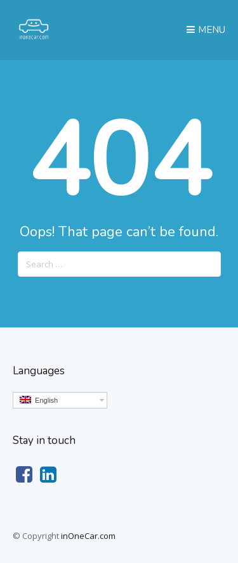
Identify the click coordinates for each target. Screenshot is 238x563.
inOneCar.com (88, 535)
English (39, 400)
